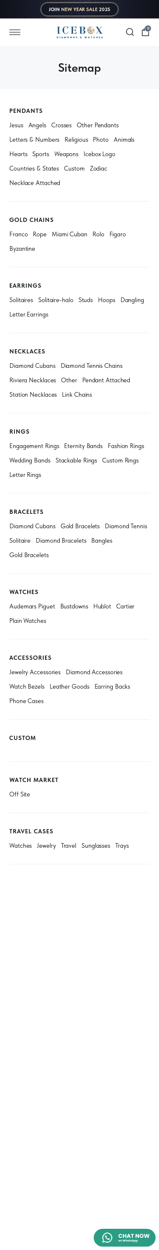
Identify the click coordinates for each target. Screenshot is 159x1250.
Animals (124, 139)
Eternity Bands (83, 446)
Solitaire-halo (55, 300)
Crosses (61, 125)
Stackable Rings (77, 460)
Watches (20, 845)
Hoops (106, 300)
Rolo (98, 234)
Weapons (66, 154)
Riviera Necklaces (32, 380)
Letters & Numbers (34, 139)
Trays (122, 845)
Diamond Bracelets (61, 540)
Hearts (18, 154)
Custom (74, 168)
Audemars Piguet (32, 606)
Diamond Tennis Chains (92, 366)
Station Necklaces (33, 394)
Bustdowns (74, 606)
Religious (76, 139)
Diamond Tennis (126, 526)
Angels (37, 125)
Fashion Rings (126, 446)
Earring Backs (113, 686)
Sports (40, 154)
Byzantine (22, 248)
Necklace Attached (34, 183)
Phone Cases (26, 701)
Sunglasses (95, 845)
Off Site (19, 794)
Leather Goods (69, 686)
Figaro (117, 234)
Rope (40, 234)
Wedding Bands (29, 460)
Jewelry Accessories (35, 672)
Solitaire (20, 540)
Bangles (101, 540)
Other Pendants (98, 125)
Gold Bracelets (80, 526)
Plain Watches (27, 621)
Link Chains (77, 394)
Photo (101, 139)
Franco (18, 234)
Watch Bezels (27, 686)
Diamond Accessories (94, 672)
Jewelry (46, 845)
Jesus (16, 125)
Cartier (125, 606)
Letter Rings (25, 475)
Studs (85, 300)
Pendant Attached (106, 380)
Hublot (102, 606)
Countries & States (34, 168)
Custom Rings (120, 460)
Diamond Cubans (32, 366)
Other (69, 380)
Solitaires (21, 300)
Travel (68, 845)
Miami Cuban (69, 234)
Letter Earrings (28, 314)
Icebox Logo (99, 154)
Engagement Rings (34, 446)
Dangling (132, 300)
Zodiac (98, 168)
